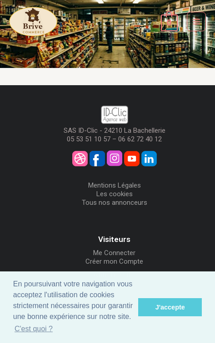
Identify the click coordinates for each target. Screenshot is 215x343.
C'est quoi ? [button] (34, 329)
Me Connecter (114, 253)
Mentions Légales (114, 185)
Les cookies (114, 194)
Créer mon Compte (114, 261)
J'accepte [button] (170, 307)
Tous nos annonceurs (114, 202)
